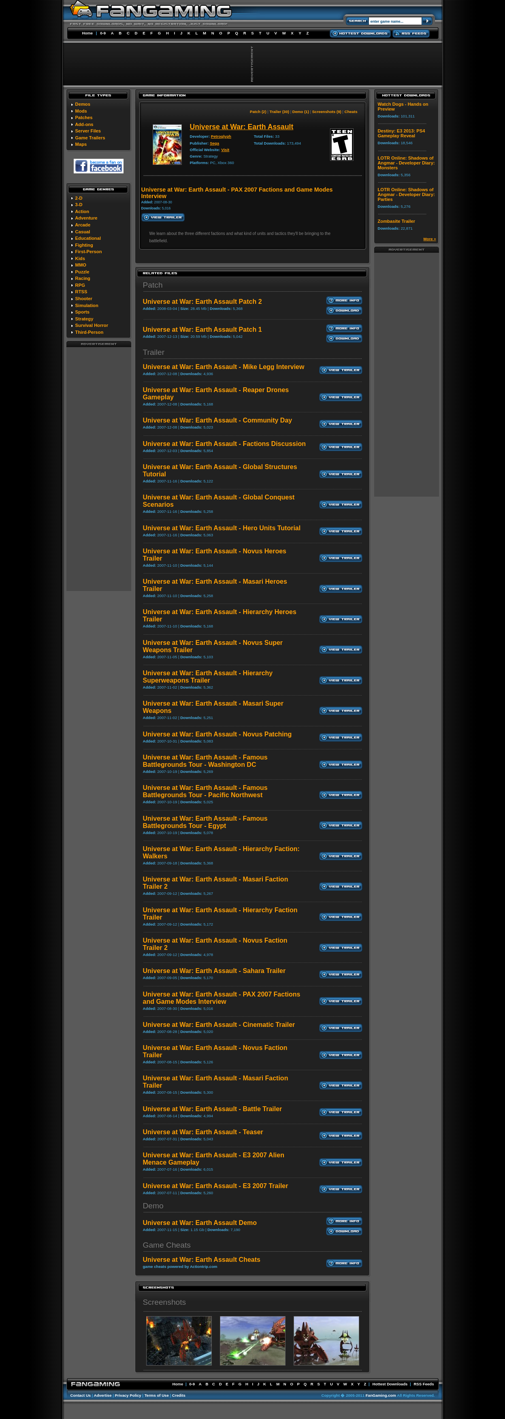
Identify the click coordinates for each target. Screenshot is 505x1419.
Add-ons (84, 124)
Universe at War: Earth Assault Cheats (201, 1259)
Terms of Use (157, 1395)
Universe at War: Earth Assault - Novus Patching (217, 734)
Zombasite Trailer (397, 221)
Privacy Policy (128, 1395)
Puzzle (82, 271)
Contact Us (80, 1395)
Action (82, 211)
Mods (81, 111)
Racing (82, 278)
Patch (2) (258, 111)
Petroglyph (221, 136)
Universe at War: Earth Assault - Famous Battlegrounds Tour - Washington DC (205, 761)
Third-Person (89, 332)
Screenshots (164, 1302)
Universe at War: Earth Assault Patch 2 (202, 301)
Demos (82, 104)
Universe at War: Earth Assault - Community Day (217, 420)
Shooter (83, 298)
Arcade (82, 224)
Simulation (86, 305)
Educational (88, 238)
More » (430, 239)
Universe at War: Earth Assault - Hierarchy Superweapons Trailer (208, 677)
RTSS (81, 291)
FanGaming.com (381, 1395)
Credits (178, 1395)
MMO (80, 264)
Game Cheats (167, 1245)
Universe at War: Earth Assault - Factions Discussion (224, 443)
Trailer (154, 352)
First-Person (88, 251)
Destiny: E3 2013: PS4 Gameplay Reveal (401, 133)
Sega (214, 143)
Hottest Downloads (389, 1384)
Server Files (88, 130)
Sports (82, 311)
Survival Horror (91, 325)
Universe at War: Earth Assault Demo (200, 1222)
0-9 (103, 33)
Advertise (103, 1395)
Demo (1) (300, 111)
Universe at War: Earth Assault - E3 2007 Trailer (215, 1185)
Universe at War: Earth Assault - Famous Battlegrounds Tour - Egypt (205, 822)
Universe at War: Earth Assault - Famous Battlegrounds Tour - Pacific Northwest (205, 791)
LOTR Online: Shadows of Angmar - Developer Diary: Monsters (406, 163)
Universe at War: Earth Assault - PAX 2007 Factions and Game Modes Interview (221, 998)
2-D (79, 198)
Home (87, 33)
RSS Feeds (423, 1384)
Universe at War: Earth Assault (242, 127)
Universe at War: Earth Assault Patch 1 (202, 329)
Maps (81, 144)
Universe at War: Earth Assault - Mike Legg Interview (224, 366)
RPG (80, 285)
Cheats (351, 111)
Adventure (86, 218)
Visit (225, 149)
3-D (79, 204)
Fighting (84, 245)
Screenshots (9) (326, 111)
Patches (84, 117)
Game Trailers (90, 137)
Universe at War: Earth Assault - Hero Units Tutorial (222, 528)
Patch (153, 285)
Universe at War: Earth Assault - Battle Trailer (212, 1108)
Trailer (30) (279, 111)
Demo (153, 1205)
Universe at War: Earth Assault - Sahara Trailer (214, 970)
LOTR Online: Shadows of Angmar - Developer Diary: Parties (406, 194)
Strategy (84, 318)
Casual (82, 231)
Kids (80, 258)
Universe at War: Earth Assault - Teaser (203, 1132)
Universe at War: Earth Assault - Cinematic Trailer (219, 1024)
